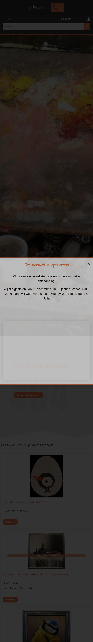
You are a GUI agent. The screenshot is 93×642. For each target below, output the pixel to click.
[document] (46, 321)
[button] (88, 263)
